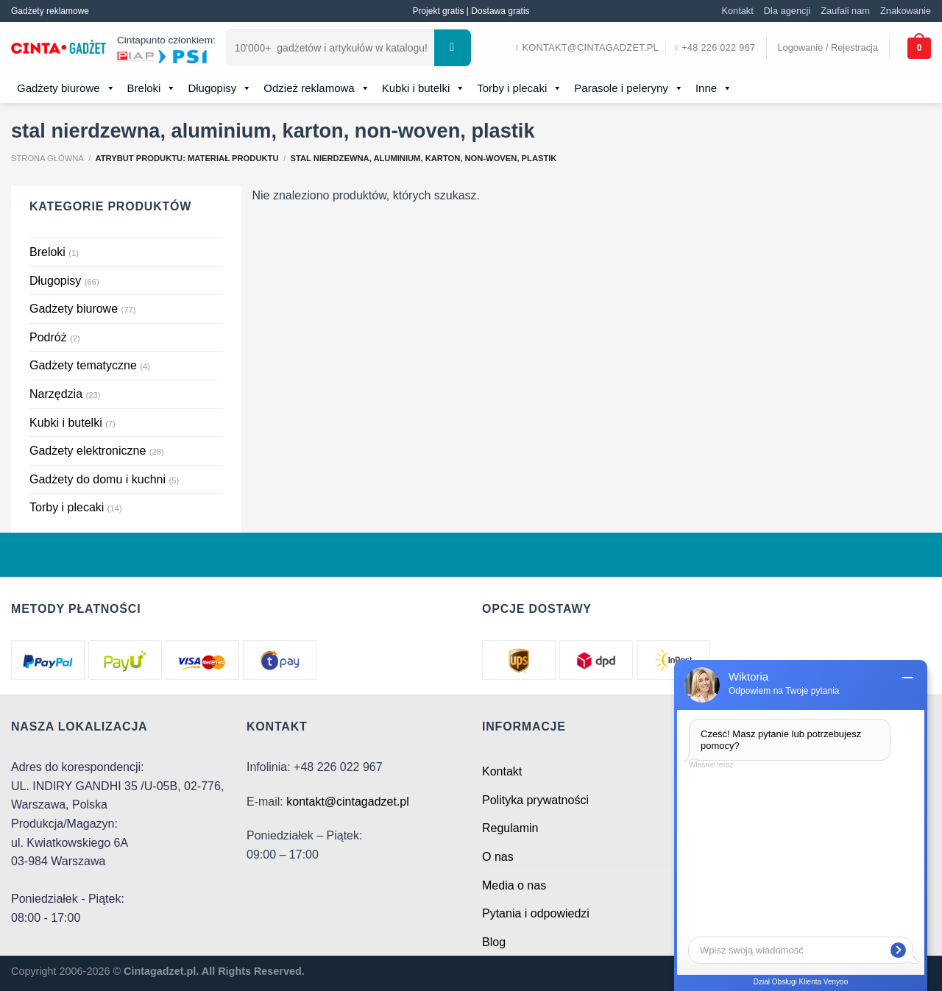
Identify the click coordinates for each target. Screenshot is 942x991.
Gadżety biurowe (66, 88)
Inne (713, 88)
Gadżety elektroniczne (87, 450)
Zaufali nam (845, 10)
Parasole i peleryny (629, 88)
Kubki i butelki (424, 88)
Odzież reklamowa (316, 88)
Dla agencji (787, 10)
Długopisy (220, 88)
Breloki (152, 88)
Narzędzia (55, 394)
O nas (498, 856)
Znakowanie (905, 10)
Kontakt (737, 10)
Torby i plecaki (519, 88)
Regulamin (510, 828)
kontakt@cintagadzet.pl (347, 801)
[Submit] (452, 47)
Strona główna (47, 158)
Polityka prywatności (535, 800)
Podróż (48, 337)
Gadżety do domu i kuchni (97, 479)
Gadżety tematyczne (83, 365)
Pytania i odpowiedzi (535, 913)
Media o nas (514, 885)
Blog (494, 942)
